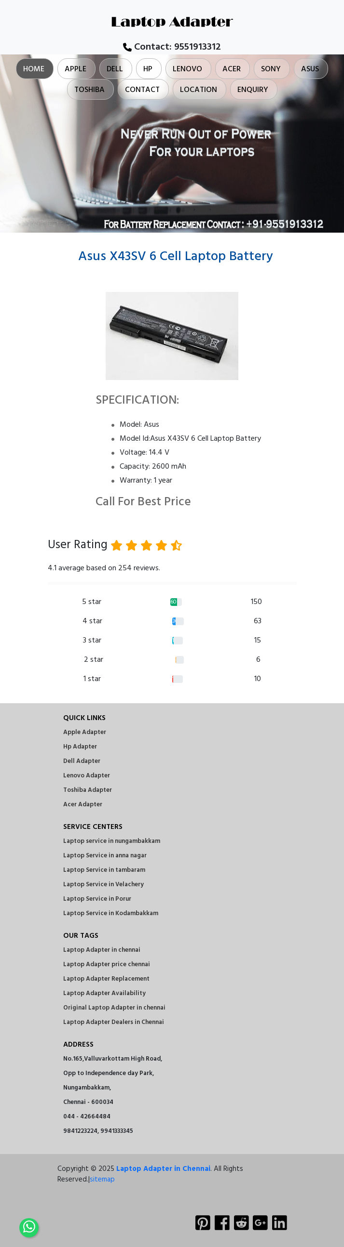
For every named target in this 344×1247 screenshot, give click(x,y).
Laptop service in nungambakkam (111, 841)
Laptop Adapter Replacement (106, 979)
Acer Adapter (82, 805)
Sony (271, 69)
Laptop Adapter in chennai (101, 950)
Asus (310, 69)
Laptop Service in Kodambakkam (110, 913)
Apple (75, 69)
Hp (147, 69)
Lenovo (187, 69)
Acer (231, 69)
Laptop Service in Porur (97, 899)
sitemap (102, 1179)
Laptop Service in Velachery (103, 884)
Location (198, 90)
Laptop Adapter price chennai (106, 964)
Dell (115, 69)
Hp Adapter (80, 747)
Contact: (172, 47)
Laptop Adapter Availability (104, 993)
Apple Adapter (84, 732)
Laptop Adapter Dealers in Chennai (113, 1022)
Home (33, 69)
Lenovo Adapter (86, 776)
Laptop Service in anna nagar (105, 856)
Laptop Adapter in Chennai (163, 1169)
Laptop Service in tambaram (104, 870)
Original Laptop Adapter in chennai (114, 1008)
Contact (142, 90)
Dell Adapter (81, 761)
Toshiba (89, 90)
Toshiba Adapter (87, 790)
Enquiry (252, 90)
